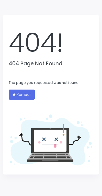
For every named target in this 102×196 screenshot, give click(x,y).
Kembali (21, 94)
